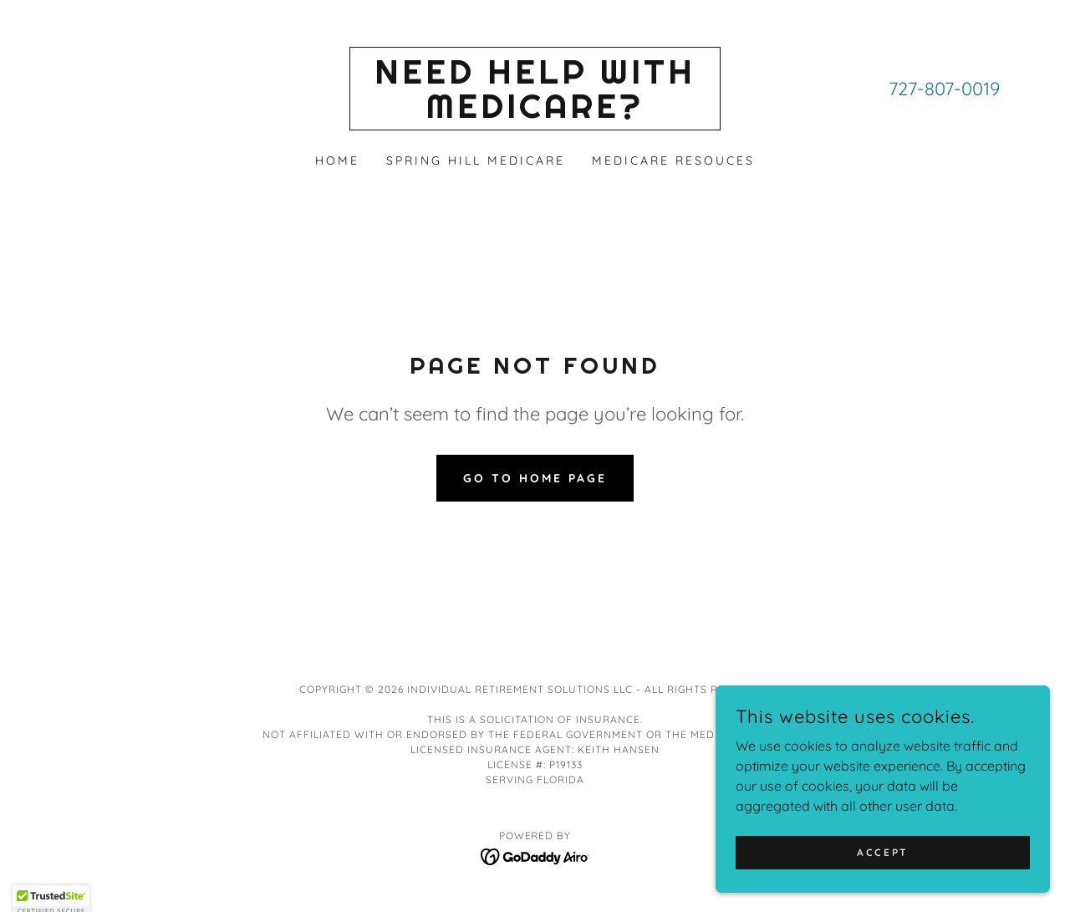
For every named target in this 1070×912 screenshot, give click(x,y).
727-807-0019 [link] (944, 88)
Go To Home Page (535, 478)
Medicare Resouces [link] (673, 160)
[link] (535, 112)
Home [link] (337, 160)
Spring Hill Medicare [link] (475, 160)
